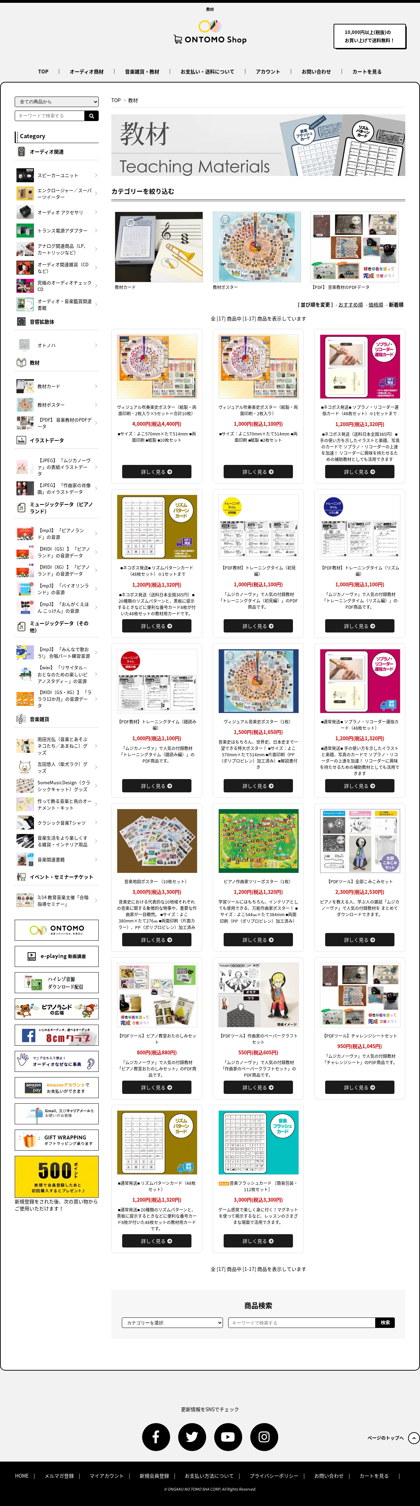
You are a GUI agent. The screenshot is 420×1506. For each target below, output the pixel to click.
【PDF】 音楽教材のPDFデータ (340, 287)
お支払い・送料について (207, 71)
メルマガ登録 (59, 1475)
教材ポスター (225, 287)
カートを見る (367, 71)
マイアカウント (107, 1475)
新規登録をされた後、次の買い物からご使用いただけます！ (57, 1184)
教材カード (125, 287)
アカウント (268, 71)
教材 (133, 100)
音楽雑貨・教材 (142, 71)
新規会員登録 (154, 1475)
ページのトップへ (394, 1437)
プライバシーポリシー (274, 1475)
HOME (22, 1475)
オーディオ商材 (87, 71)
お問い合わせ (316, 71)
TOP (43, 71)
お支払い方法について (209, 1475)
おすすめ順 (350, 304)
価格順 (376, 304)
